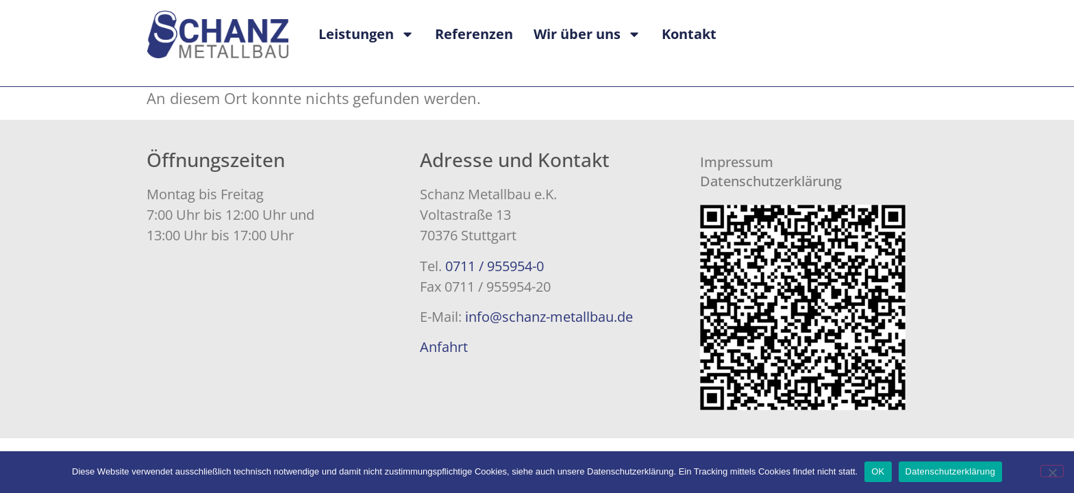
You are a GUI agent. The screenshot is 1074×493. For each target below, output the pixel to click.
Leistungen (366, 34)
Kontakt (689, 34)
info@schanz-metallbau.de (549, 316)
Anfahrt (444, 347)
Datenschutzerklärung (771, 181)
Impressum (736, 162)
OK (877, 471)
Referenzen (474, 34)
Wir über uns (587, 34)
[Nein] (1052, 471)
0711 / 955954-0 (494, 266)
